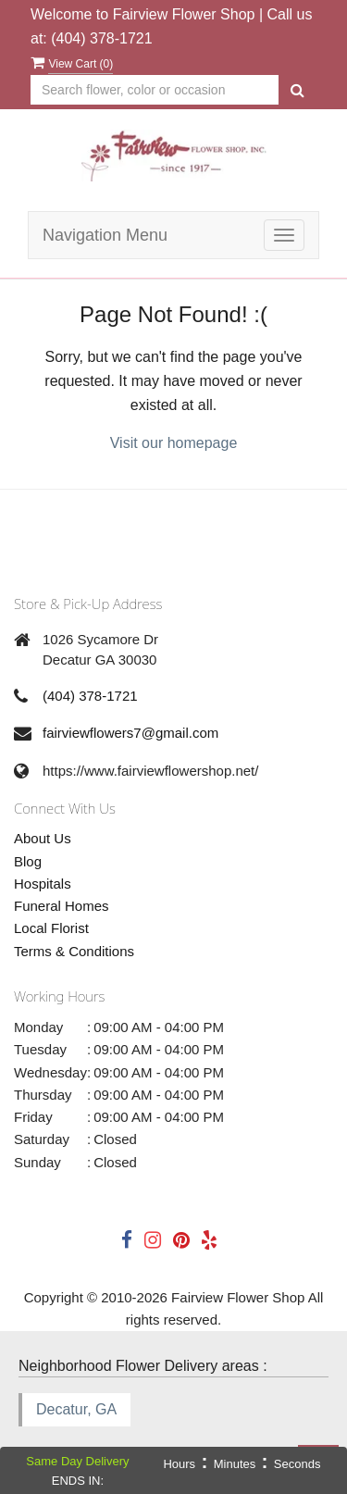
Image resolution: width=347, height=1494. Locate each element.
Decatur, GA (76, 1409)
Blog (28, 861)
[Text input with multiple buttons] (155, 90)
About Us (42, 838)
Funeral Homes (61, 906)
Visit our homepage (174, 443)
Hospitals (42, 883)
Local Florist (51, 928)
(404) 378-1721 (101, 38)
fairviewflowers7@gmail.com (130, 733)
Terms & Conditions (74, 951)
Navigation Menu (105, 235)
